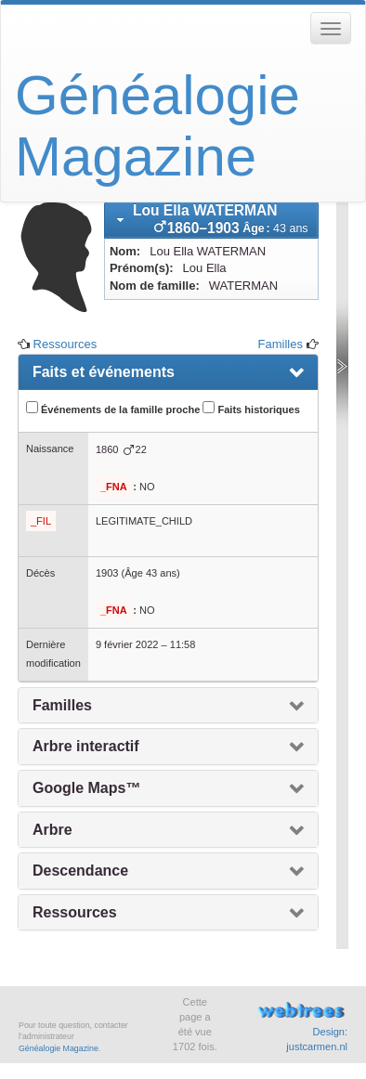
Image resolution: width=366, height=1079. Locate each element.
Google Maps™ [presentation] (86, 788)
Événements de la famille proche (113, 408)
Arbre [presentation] (52, 830)
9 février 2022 (127, 644)
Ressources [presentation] (75, 912)
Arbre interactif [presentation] (86, 746)
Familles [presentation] (62, 705)
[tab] (211, 220)
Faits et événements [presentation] (104, 372)
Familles (280, 344)
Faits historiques (251, 408)
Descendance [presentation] (80, 870)
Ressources (65, 344)
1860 (107, 449)
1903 (107, 572)
